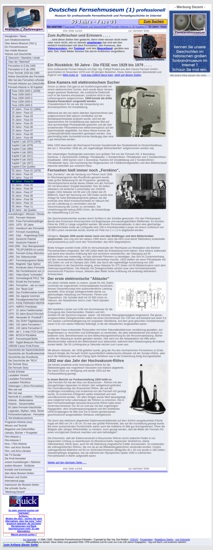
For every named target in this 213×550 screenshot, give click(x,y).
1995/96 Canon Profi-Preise (23, 346)
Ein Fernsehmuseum (16, 47)
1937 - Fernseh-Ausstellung (23, 231)
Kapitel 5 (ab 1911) (22, 156)
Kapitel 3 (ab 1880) (22, 148)
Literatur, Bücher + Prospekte (21, 432)
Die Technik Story (18, 364)
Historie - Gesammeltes (21, 403)
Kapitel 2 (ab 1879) (22, 145)
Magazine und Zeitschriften (20, 429)
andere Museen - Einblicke (19, 465)
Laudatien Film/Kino (19, 382)
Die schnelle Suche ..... (17, 488)
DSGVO (134, 539)
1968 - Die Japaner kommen (24, 296)
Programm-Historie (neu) (18, 422)
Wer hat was (15, 393)
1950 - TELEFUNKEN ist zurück (26, 249)
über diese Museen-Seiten (19, 473)
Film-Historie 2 (13, 440)
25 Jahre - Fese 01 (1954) (26, 109)
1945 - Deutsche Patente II (23, 242)
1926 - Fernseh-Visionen (22, 217)
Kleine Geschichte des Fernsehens (27, 76)
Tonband (79, 48)
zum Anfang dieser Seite (21, 544)
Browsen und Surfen (16, 477)
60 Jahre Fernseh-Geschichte (24, 407)
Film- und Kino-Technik (17, 447)
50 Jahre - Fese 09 (22, 199)
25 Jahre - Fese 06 (22, 127)
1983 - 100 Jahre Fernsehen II (25, 328)
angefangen (94, 42)
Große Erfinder (16, 371)
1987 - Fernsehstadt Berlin (23, 338)
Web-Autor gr (70, 75)
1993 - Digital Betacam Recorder (26, 342)
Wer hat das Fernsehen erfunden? (27, 80)
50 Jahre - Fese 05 (22, 185)
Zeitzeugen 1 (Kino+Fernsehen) (26, 386)
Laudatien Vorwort (18, 375)
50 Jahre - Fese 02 (22, 174)
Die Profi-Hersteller (15, 458)
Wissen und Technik (16, 425)
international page (15, 480)
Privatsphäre (146, 539)
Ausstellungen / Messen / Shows (26, 214)
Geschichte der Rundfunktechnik (26, 353)
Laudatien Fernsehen (20, 378)
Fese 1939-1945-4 (22, 101)
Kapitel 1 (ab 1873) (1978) (26, 141)
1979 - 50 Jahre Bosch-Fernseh (26, 313)
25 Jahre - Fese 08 (22, 134)
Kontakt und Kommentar (18, 469)
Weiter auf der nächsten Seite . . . (67, 462)
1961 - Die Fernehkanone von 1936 (28, 271)
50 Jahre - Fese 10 (22, 203)
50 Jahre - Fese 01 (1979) (26, 170)
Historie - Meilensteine (20, 400)
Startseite (69, 26)
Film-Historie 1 (13, 436)
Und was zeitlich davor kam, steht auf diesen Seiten (111, 75)
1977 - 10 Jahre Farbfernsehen (25, 310)
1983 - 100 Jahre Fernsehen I (24, 324)
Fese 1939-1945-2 (22, 94)
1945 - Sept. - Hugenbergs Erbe (26, 235)
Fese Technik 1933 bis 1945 (23, 73)
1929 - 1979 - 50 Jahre (21, 224)
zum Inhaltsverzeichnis (17, 39)
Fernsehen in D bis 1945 (22, 65)
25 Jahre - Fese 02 (22, 112)
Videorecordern (57, 48)
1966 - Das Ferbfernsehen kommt (27, 292)
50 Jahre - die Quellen (24, 210)
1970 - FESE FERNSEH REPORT (27, 303)
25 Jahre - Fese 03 (22, 116)
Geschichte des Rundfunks (23, 357)
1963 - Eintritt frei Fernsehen (24, 281)
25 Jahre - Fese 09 (22, 137)
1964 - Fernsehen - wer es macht (26, 285)
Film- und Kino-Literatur (18, 451)
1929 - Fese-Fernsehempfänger (26, 221)
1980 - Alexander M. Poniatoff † (25, 317)
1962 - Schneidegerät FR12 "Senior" (28, 278)
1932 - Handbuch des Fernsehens (27, 228)
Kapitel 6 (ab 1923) (22, 159)
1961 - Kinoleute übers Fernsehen (27, 267)
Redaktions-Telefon (164, 539)
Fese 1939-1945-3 (22, 98)
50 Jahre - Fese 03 (22, 177)
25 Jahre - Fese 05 (22, 123)
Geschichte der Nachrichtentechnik (27, 349)
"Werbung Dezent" (15, 491)
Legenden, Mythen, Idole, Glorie (26, 411)
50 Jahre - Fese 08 (22, 195)
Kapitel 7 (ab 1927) (22, 163)
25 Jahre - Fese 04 (22, 119)
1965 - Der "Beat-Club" (21, 288)
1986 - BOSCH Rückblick (22, 335)
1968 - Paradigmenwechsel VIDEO (27, 299)
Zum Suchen (154, 21)
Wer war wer (15, 389)
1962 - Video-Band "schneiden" (25, 274)
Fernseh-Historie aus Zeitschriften (27, 83)
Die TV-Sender (13, 455)
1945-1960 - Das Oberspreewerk (26, 246)
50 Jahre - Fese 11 (22, 206)
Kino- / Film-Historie (16, 443)
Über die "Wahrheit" (19, 61)
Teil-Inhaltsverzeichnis (20, 418)
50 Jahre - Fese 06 (22, 188)
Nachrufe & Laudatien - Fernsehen (27, 396)
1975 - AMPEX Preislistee (22, 306)
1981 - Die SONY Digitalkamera (26, 321)
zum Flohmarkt (182, 539)
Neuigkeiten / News (15, 36)
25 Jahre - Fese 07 (22, 130)
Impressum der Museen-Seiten (22, 484)
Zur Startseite (29, 539)
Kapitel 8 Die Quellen (23, 166)
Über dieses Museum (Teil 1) (21, 43)
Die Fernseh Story (18, 367)
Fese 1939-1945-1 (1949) (26, 91)
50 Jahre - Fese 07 (22, 192)
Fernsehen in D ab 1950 (21, 69)
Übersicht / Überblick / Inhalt (24, 57)
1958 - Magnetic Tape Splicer (24, 264)
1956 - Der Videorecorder (22, 256)
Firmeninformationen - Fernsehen (26, 414)
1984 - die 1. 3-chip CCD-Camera (27, 331)
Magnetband (105, 48)
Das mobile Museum (16, 50)
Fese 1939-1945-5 (22, 105)
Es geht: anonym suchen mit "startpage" (24, 511)
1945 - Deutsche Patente (22, 239)
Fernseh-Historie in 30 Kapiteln (25, 87)
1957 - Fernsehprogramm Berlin (26, 260)
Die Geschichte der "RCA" (22, 360)
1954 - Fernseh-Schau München (26, 253)
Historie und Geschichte (18, 54)
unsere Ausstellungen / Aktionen (22, 462)
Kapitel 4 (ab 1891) (22, 152)
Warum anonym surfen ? (24, 534)
